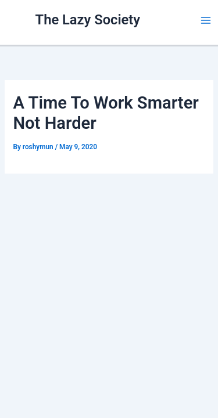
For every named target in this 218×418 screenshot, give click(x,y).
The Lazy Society (88, 20)
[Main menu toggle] (206, 20)
